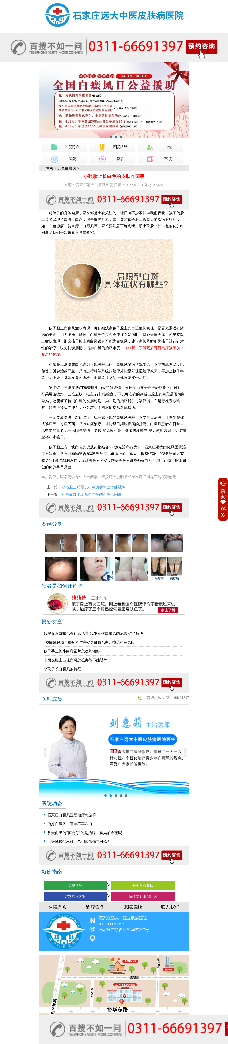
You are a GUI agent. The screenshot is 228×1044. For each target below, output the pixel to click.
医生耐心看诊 (142, 885)
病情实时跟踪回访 (143, 897)
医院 (72, 159)
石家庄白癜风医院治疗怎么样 (71, 815)
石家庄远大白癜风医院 (163, 447)
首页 (49, 168)
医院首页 (57, 907)
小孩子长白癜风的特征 (62, 669)
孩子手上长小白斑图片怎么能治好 (72, 651)
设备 (120, 159)
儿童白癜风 (66, 168)
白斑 (168, 147)
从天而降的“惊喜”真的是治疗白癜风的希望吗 (84, 833)
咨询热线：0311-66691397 (168, 698)
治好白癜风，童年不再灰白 (69, 824)
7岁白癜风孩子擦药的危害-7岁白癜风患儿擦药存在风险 (89, 642)
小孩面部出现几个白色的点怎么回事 (92, 494)
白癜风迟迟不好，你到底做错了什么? (78, 842)
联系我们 (170, 907)
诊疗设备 (95, 907)
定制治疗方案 (75, 897)
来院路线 (119, 147)
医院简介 (71, 147)
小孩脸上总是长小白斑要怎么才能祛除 (93, 487)
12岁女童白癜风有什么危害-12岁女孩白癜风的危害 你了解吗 (93, 633)
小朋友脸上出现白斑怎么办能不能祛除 (75, 660)
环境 (168, 159)
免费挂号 (75, 885)
